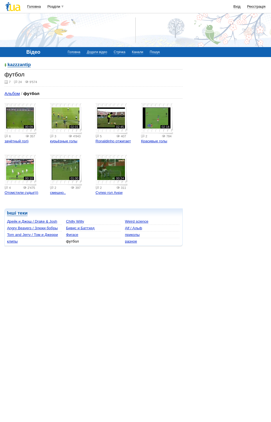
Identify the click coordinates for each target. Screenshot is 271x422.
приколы (132, 235)
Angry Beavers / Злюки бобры (32, 228)
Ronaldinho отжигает (113, 141)
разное (131, 241)
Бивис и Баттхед (80, 228)
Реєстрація (256, 6)
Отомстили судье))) (21, 193)
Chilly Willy (75, 221)
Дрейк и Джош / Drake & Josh (32, 221)
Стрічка (119, 52)
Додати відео (97, 52)
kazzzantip (19, 65)
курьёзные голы (63, 141)
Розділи (53, 6)
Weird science (136, 221)
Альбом (12, 93)
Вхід (237, 6)
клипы (12, 241)
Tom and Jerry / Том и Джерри (32, 235)
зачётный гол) (16, 141)
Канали (137, 52)
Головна (34, 6)
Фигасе (72, 235)
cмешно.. (58, 193)
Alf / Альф (133, 228)
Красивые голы (154, 141)
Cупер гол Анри (109, 193)
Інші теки (17, 213)
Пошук (155, 52)
